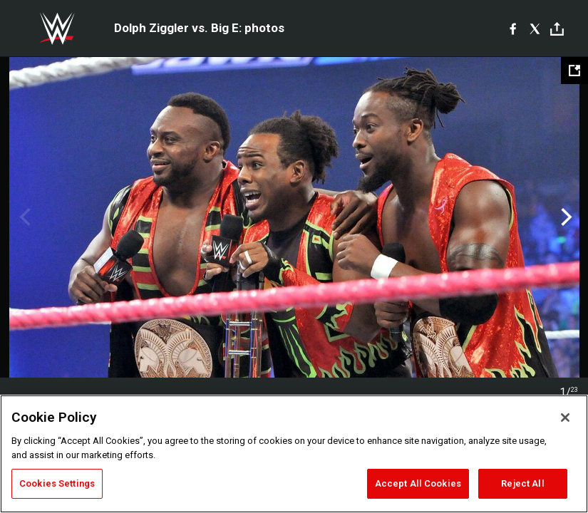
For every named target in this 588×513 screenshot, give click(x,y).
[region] (294, 454)
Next (564, 217)
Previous (23, 217)
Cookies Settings (57, 483)
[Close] (565, 417)
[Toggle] (557, 29)
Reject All (522, 483)
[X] (535, 28)
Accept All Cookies (418, 483)
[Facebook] (513, 28)
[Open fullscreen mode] (574, 70)
